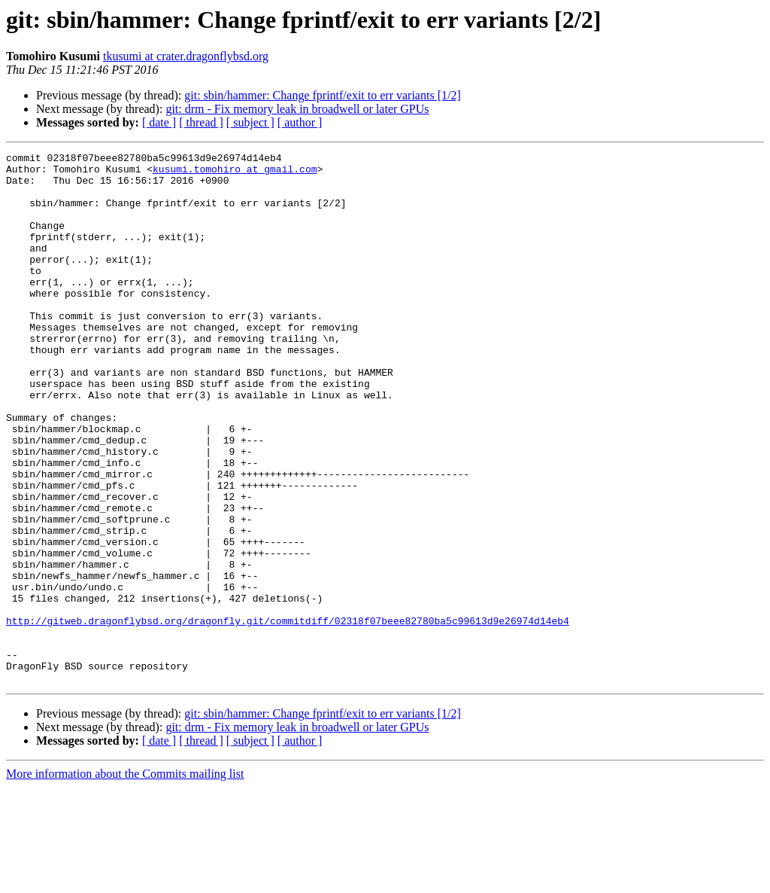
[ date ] (159, 122)
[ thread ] (201, 122)
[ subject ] (250, 122)
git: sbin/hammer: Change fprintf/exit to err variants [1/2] (322, 95)
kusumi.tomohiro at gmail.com (235, 173)
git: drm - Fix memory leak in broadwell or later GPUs (297, 108)
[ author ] (300, 122)
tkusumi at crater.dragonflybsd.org (185, 56)
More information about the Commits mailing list (125, 879)
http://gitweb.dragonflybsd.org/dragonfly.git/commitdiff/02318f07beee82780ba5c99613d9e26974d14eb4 (287, 715)
